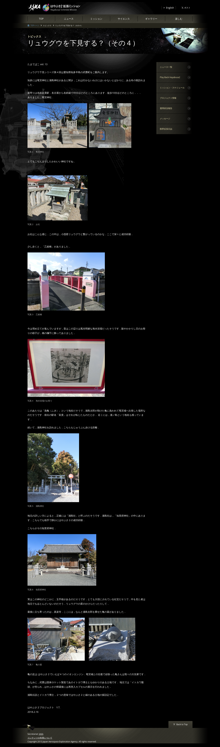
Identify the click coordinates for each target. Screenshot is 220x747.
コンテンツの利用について (40, 737)
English (170, 7)
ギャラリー (151, 18)
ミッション (96, 18)
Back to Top (182, 724)
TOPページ (35, 25)
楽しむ (178, 18)
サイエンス (124, 18)
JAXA (41, 734)
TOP (41, 18)
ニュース (69, 18)
